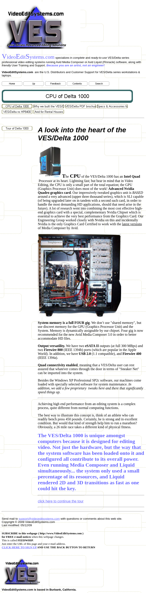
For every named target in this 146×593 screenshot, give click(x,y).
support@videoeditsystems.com (39, 518)
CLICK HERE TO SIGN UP (19, 547)
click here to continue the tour (60, 501)
